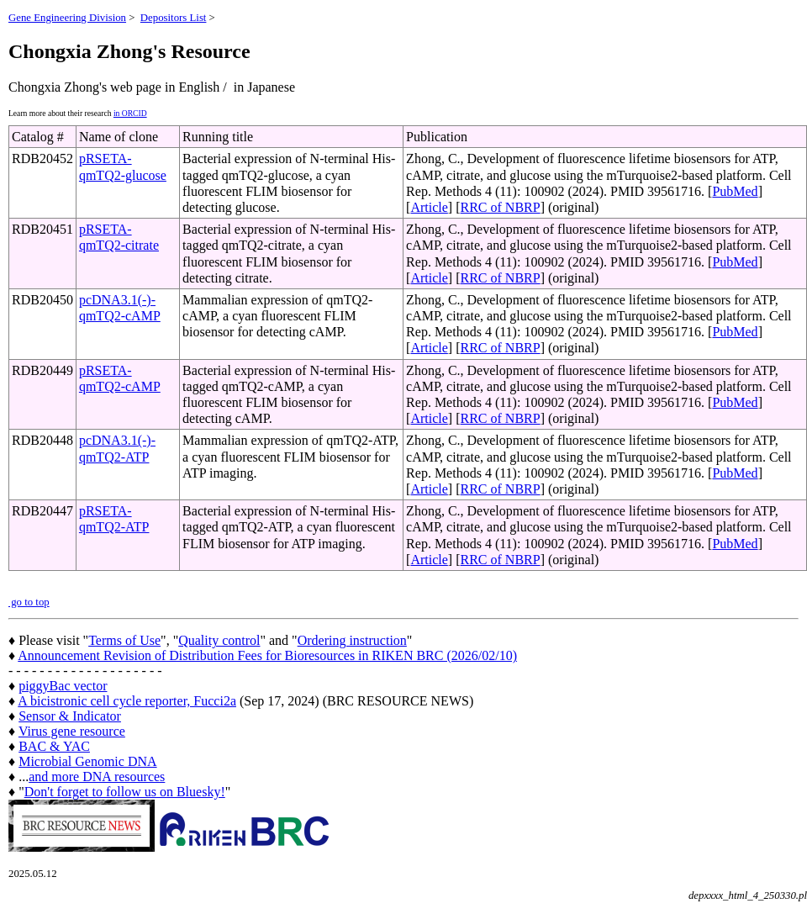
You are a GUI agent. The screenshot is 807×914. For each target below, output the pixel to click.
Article (428, 207)
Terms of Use (124, 640)
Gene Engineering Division (67, 18)
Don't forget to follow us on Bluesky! (124, 792)
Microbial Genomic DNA (87, 761)
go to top (29, 602)
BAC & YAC (54, 746)
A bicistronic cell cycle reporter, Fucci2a (127, 701)
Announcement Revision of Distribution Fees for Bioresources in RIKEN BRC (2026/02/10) (267, 655)
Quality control (219, 640)
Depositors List (173, 18)
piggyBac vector (62, 686)
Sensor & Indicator (69, 716)
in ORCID (130, 113)
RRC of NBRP (501, 207)
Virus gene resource (71, 731)
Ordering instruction (352, 640)
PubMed (734, 191)
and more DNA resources (97, 776)
